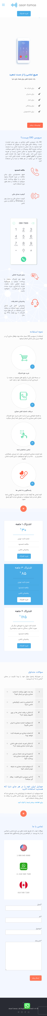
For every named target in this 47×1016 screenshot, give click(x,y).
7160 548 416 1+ (23, 874)
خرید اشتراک (24, 13)
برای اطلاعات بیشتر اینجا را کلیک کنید (30, 802)
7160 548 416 (23, 893)
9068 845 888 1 (23, 855)
